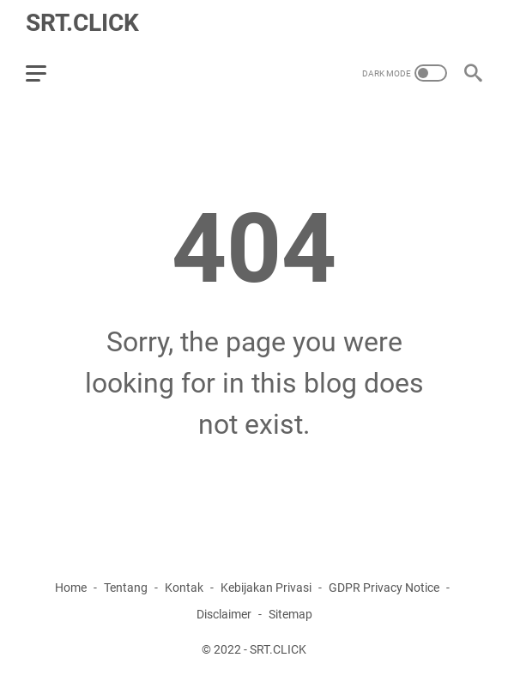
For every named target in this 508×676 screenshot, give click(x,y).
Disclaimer (224, 614)
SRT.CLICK (82, 23)
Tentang (126, 587)
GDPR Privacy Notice (384, 587)
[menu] (46, 73)
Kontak (184, 587)
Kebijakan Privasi (266, 587)
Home (71, 587)
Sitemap (290, 614)
